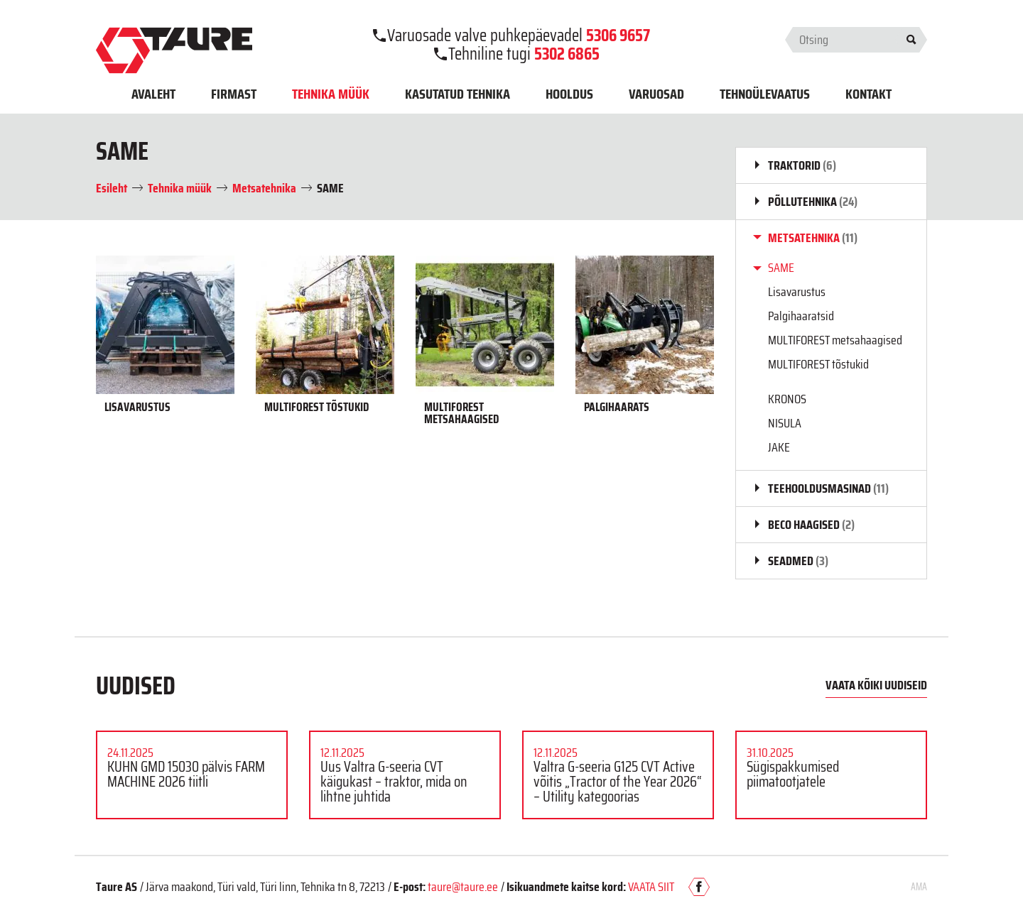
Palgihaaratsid (801, 316)
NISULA (784, 423)
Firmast (233, 93)
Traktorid (802, 165)
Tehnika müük (330, 93)
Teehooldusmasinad (828, 488)
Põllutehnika (812, 202)
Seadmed (798, 561)
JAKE (779, 447)
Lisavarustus (797, 292)
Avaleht (153, 93)
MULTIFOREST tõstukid (818, 364)
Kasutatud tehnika (457, 93)
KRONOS (787, 399)
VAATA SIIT (651, 887)
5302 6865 (567, 53)
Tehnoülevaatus (765, 93)
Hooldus (569, 93)
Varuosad (656, 93)
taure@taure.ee (463, 887)
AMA (919, 887)
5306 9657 (618, 35)
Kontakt (868, 93)
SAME (781, 268)
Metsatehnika (812, 238)
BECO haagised (811, 525)
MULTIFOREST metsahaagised (835, 340)
